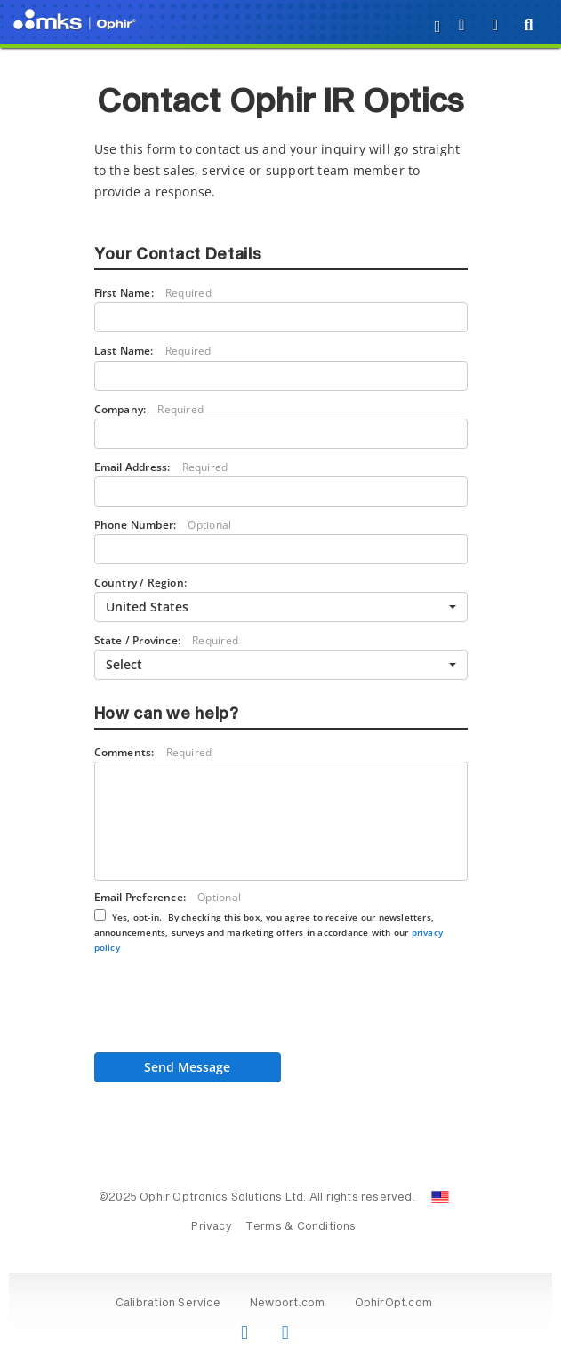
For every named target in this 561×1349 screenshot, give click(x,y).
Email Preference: (269, 921)
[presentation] (229, 1008)
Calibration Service (168, 1303)
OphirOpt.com (394, 1303)
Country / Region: (141, 582)
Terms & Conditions (301, 1227)
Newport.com (287, 1303)
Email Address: (161, 467)
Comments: (153, 752)
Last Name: (153, 350)
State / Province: (166, 640)
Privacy (211, 1227)
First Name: (153, 292)
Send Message (187, 1066)
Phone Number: (163, 524)
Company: (149, 409)
